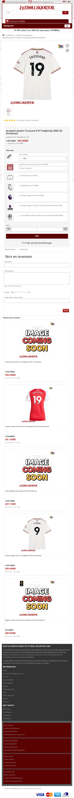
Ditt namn (8, 262)
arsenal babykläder (10, 744)
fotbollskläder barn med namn (14, 734)
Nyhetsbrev (7, 718)
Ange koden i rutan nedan (13, 297)
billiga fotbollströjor (10, 731)
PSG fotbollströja (18, 657)
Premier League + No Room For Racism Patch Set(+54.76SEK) (41, 205)
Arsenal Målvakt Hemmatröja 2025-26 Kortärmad (20, 491)
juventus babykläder (11, 741)
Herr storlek (24, 154)
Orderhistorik (7, 712)
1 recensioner (20, 120)
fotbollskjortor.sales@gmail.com (41, 2)
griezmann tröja (9, 772)
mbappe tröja (8, 756)
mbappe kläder (9, 759)
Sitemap (6, 702)
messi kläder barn (10, 766)
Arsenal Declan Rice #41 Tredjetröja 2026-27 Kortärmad (23, 362)
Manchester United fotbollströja (45, 655)
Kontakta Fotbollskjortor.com (13, 674)
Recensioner (9, 271)
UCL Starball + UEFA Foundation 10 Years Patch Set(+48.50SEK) (42, 215)
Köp (37, 236)
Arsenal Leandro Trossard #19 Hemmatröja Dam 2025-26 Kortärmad (27, 426)
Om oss (5, 677)
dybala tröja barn (9, 775)
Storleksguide (8, 683)
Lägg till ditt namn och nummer (29, 164)
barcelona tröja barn (11, 747)
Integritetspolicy (8, 689)
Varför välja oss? (9, 695)
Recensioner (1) (10, 249)
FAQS (5, 670)
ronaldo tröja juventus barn (13, 781)
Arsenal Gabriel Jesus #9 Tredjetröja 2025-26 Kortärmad (23, 555)
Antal (8, 225)
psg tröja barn (8, 725)
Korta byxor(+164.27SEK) (29, 175)
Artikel (5, 699)
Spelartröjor (10, 35)
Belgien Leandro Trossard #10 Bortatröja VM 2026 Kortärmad (24, 620)
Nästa (66, 310)
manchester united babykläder (14, 750)
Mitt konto (6, 709)
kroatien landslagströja (12, 728)
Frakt (4, 692)
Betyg (7, 292)
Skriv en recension (32, 120)
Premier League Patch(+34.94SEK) (32, 195)
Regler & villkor (8, 680)
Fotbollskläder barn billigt (32, 788)
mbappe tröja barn (10, 762)
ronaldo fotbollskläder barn (13, 778)
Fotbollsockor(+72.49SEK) (29, 185)
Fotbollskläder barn (17, 663)
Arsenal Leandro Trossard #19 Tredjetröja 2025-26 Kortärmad (23, 38)
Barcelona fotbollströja (26, 655)
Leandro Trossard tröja (24, 35)
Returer (5, 686)
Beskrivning (24, 249)
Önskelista (6, 715)
